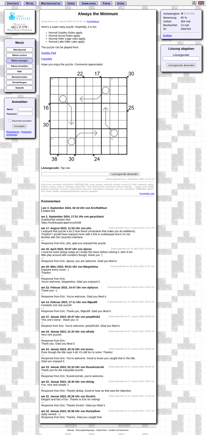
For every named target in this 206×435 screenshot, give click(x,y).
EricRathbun (93, 21)
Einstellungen (20, 82)
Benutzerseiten (19, 77)
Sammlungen (89, 3)
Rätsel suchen (19, 55)
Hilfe (19, 71)
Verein (71, 3)
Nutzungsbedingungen (85, 430)
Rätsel (30, 3)
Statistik (19, 88)
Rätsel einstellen (19, 66)
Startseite (13, 3)
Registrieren (12, 131)
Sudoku (167, 35)
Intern (120, 3)
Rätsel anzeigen (19, 60)
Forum (106, 3)
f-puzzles (46, 58)
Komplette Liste (147, 193)
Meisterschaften (50, 3)
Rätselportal (19, 50)
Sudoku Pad (48, 52)
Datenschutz (101, 430)
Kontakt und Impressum (119, 430)
